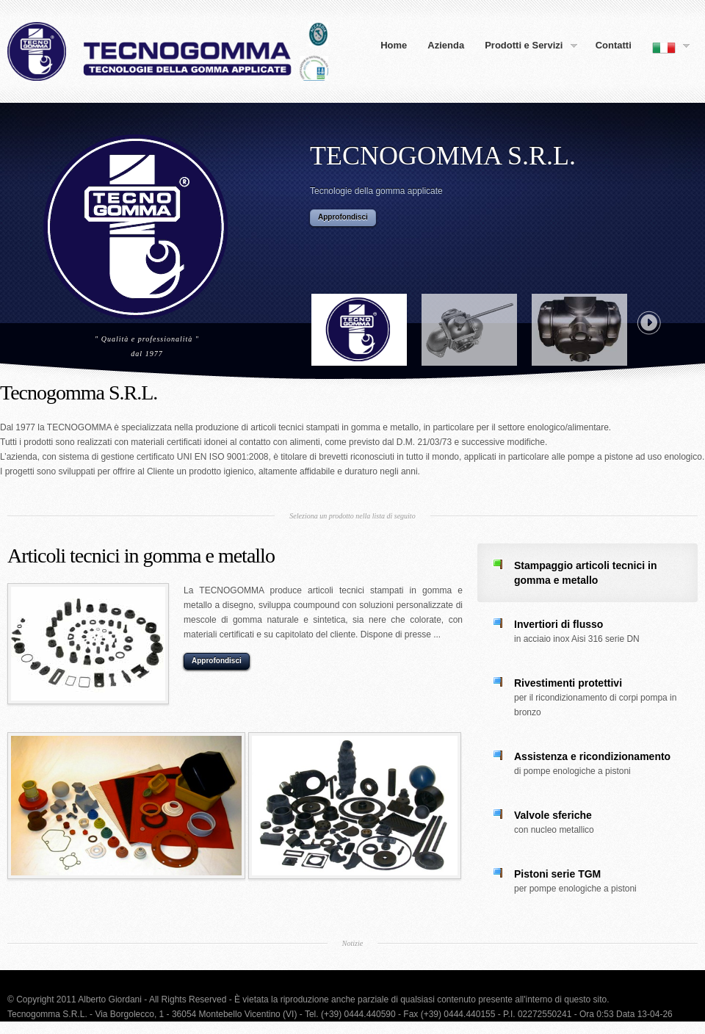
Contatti (614, 45)
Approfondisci (343, 217)
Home (393, 45)
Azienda (445, 45)
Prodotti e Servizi (526, 46)
